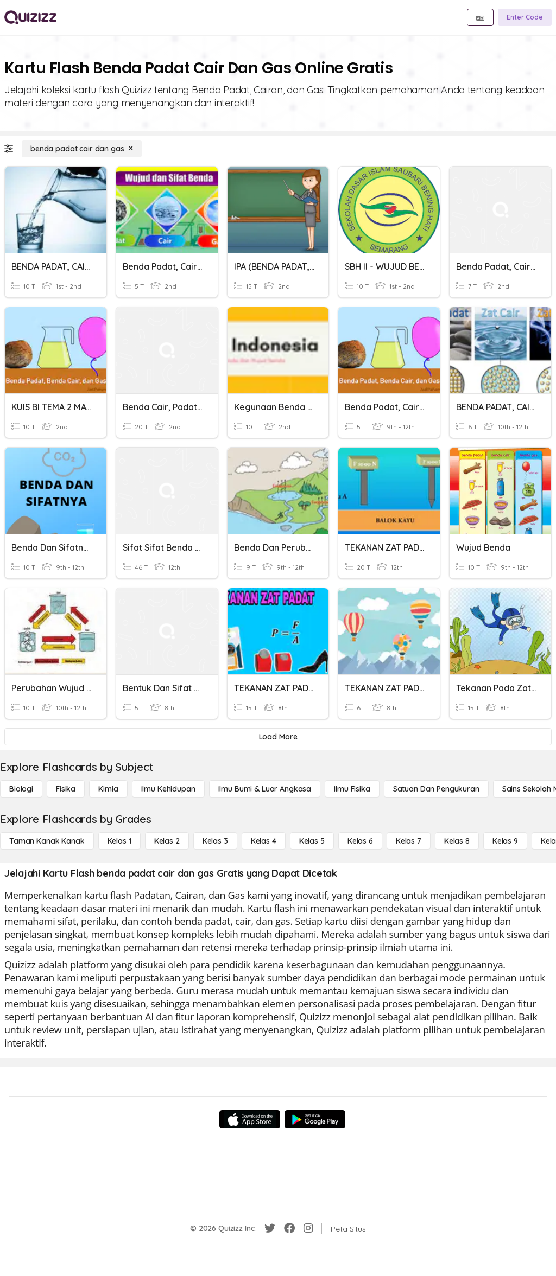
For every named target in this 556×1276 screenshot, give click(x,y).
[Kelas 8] (457, 841)
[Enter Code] (525, 17)
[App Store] (249, 1119)
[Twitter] (269, 1228)
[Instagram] (308, 1228)
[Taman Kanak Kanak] (47, 841)
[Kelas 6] (360, 841)
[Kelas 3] (215, 841)
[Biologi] (21, 789)
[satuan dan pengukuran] (436, 789)
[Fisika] (66, 789)
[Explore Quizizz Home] (30, 17)
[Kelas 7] (409, 841)
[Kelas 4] (264, 841)
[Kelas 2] (167, 841)
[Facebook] (289, 1228)
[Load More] (278, 736)
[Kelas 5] (312, 841)
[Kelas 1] (119, 841)
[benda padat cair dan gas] (82, 148)
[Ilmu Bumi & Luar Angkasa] (265, 789)
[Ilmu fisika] (352, 789)
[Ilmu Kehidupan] (168, 789)
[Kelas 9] (505, 841)
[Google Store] (315, 1119)
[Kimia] (108, 789)
